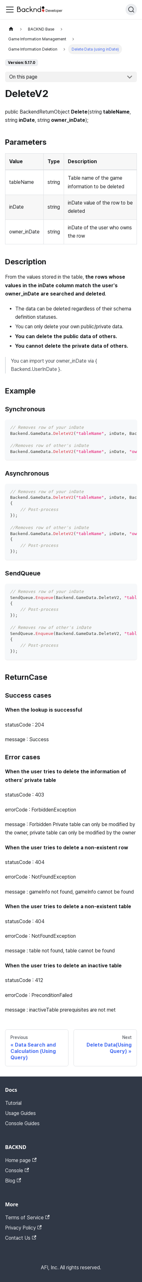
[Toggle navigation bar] (10, 9)
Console (17, 1170)
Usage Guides (20, 1113)
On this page (23, 77)
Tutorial (13, 1103)
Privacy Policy (23, 1228)
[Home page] (11, 29)
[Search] (131, 9)
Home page (20, 1160)
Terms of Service (27, 1218)
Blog (13, 1181)
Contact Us (20, 1238)
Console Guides (22, 1123)
